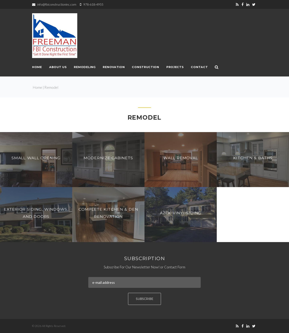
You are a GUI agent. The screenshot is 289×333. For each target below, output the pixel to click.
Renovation (114, 67)
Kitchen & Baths (253, 158)
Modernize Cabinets (108, 158)
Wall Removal (180, 158)
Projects (175, 67)
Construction (145, 67)
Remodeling (85, 67)
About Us (58, 67)
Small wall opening (36, 158)
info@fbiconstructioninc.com (56, 4)
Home (37, 67)
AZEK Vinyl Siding (180, 213)
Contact (199, 67)
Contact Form (174, 267)
